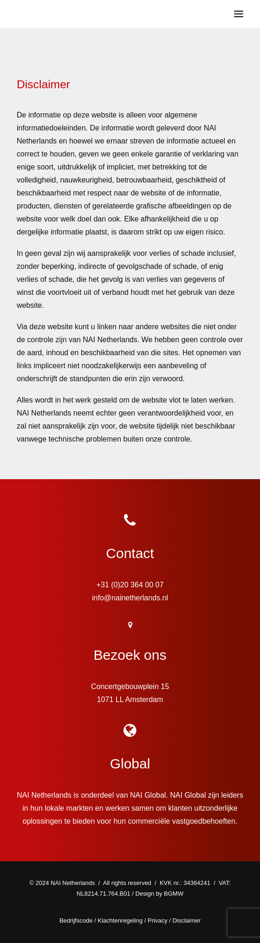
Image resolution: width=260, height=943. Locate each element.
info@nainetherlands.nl (130, 598)
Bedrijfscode (76, 920)
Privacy (158, 920)
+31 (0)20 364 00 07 (130, 585)
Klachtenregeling (120, 920)
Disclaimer (186, 920)
